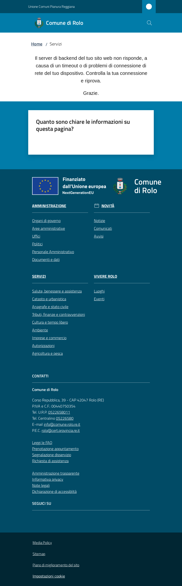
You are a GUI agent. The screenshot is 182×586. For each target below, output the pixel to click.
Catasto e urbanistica (49, 299)
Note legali (41, 485)
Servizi (39, 276)
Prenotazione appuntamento (55, 449)
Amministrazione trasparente (55, 473)
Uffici (36, 236)
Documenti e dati (46, 259)
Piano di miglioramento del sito (56, 565)
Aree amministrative (48, 228)
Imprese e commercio (49, 338)
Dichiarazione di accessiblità (54, 491)
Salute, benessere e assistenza (57, 291)
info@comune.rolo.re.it (62, 424)
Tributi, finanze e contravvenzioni (58, 314)
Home (36, 44)
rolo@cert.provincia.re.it (61, 430)
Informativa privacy (47, 479)
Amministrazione (49, 206)
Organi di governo (46, 220)
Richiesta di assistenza (50, 461)
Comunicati (103, 228)
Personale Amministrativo (53, 252)
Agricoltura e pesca (47, 353)
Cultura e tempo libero (50, 322)
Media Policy (42, 542)
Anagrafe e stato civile (50, 307)
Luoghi (99, 291)
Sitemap (39, 554)
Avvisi (98, 236)
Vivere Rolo (105, 276)
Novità (107, 206)
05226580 (64, 418)
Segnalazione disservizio (51, 455)
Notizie (99, 220)
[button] (149, 22)
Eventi (99, 299)
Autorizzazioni (43, 345)
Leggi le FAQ (42, 442)
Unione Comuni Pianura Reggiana (51, 6)
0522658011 (59, 412)
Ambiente (40, 330)
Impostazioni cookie (49, 576)
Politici (37, 244)
